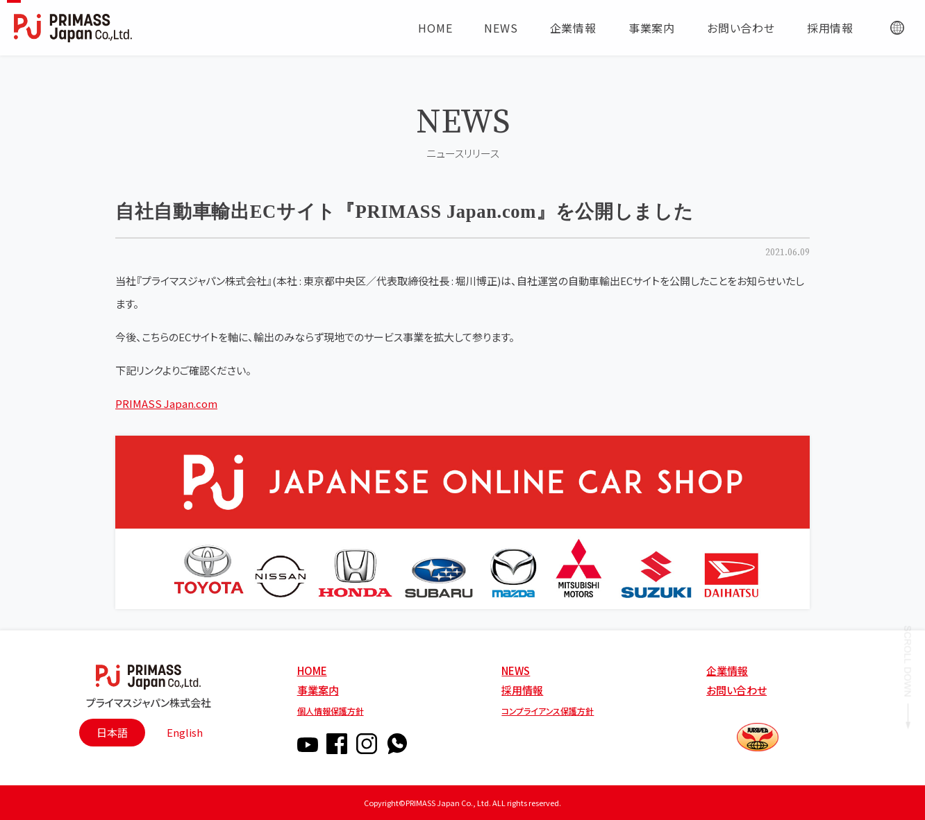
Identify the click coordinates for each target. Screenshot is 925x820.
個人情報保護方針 (330, 711)
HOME (312, 670)
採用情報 (522, 690)
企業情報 (727, 670)
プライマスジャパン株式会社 (148, 701)
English (185, 732)
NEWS (515, 670)
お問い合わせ (736, 690)
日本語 (112, 732)
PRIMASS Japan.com (166, 403)
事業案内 (318, 690)
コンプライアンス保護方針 (547, 711)
